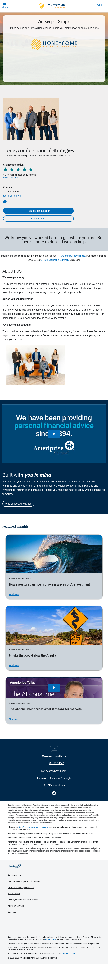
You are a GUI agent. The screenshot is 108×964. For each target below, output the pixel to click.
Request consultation (38, 210)
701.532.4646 (11, 191)
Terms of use (14, 893)
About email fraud (16, 906)
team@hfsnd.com (13, 195)
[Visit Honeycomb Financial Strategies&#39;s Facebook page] (54, 793)
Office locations (54, 785)
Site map (12, 912)
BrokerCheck (50, 939)
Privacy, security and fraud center (23, 900)
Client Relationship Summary (55, 260)
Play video (14, 719)
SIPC (75, 953)
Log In (98, 5)
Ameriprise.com (15, 875)
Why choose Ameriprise (18, 503)
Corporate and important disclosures (24, 881)
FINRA (65, 953)
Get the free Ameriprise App (56, 928)
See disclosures (10, 177)
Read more (14, 594)
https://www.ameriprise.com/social (33, 827)
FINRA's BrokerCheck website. (71, 255)
